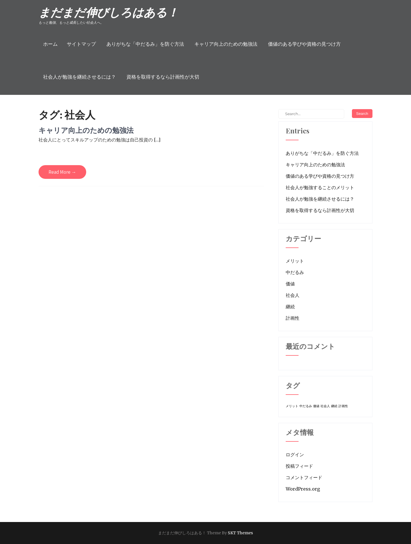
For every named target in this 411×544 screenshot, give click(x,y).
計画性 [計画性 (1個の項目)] (343, 406)
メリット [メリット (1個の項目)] (292, 406)
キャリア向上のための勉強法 (225, 44)
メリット (295, 261)
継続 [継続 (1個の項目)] (334, 406)
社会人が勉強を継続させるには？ (79, 76)
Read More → (62, 172)
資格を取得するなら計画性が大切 (162, 76)
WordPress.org (303, 489)
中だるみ (295, 272)
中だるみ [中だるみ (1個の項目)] (305, 406)
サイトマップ (81, 44)
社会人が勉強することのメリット (320, 187)
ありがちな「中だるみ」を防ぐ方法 (145, 44)
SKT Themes (240, 532)
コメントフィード (304, 477)
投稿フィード (299, 466)
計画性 (292, 318)
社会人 (292, 295)
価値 (290, 284)
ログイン (295, 454)
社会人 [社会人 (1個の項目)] (325, 406)
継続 (290, 306)
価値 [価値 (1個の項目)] (316, 406)
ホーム (50, 44)
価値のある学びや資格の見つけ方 (304, 44)
